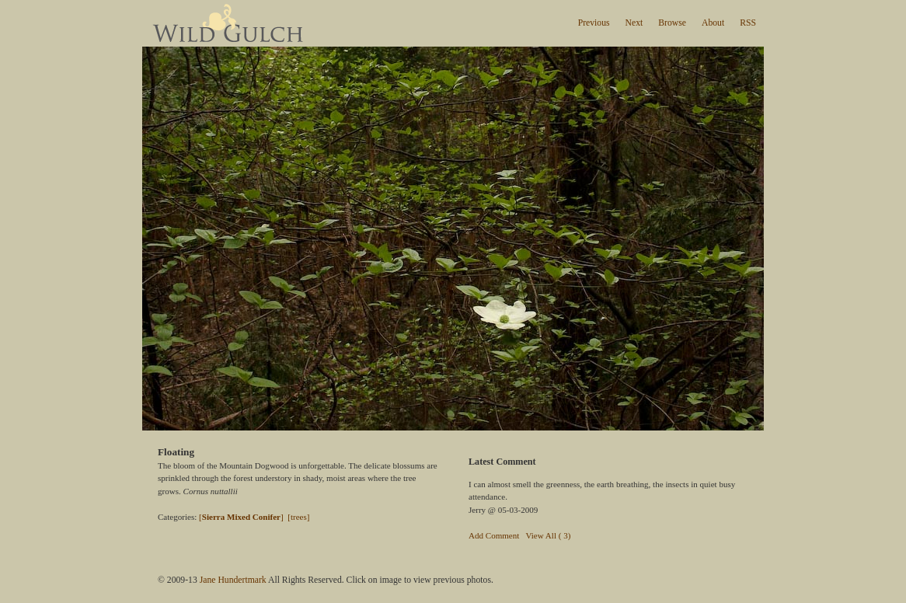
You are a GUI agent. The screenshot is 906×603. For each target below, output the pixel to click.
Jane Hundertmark (233, 580)
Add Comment (494, 535)
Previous (594, 23)
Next (634, 23)
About (713, 23)
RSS (748, 23)
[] (241, 516)
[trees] (298, 516)
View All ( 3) (547, 535)
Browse (672, 23)
